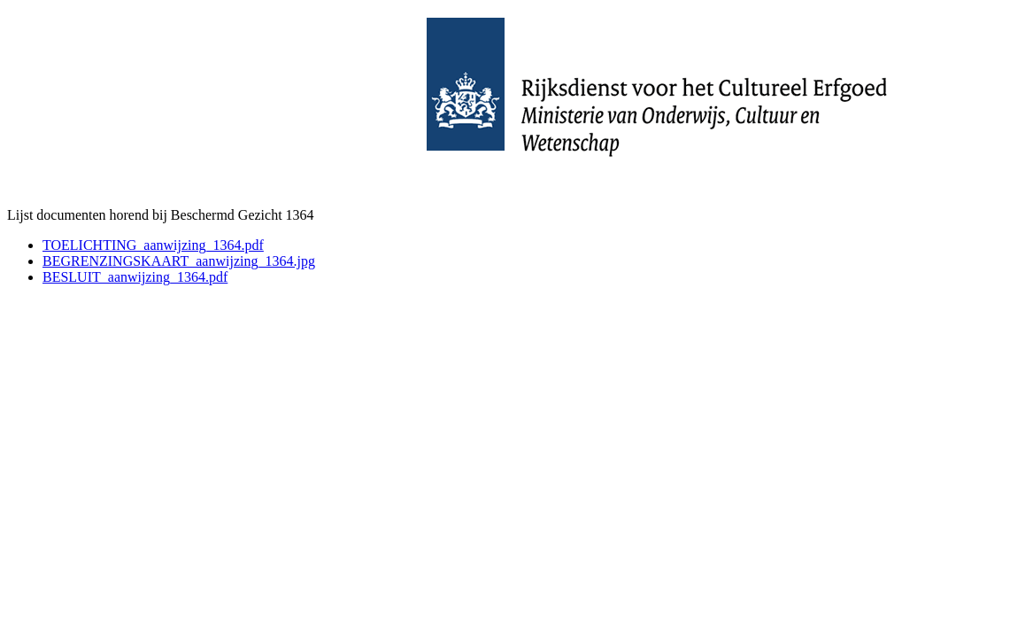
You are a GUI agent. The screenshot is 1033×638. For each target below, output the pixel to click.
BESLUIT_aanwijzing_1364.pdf (134, 276)
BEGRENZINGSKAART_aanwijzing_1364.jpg (178, 260)
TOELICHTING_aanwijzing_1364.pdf (153, 245)
